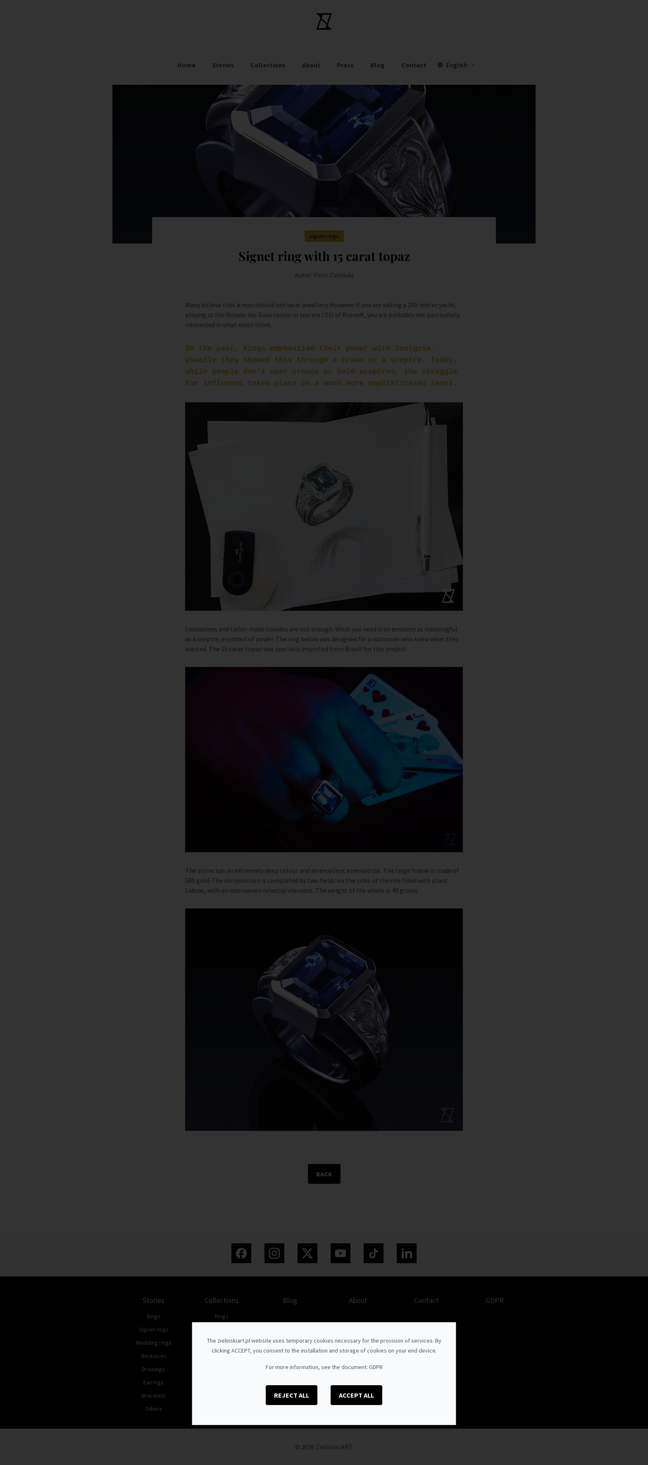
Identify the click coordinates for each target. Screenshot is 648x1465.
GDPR (376, 1367)
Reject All (291, 1395)
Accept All (356, 1395)
